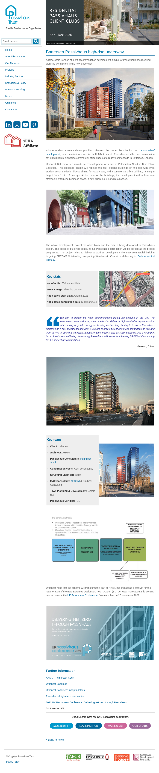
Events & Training (15, 89)
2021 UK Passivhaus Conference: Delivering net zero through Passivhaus (86, 702)
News (8, 96)
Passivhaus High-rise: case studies (65, 696)
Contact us (11, 109)
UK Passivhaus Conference (82, 595)
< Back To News (55, 739)
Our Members (12, 63)
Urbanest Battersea (56, 683)
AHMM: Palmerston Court (60, 677)
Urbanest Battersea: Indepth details (65, 690)
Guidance (10, 102)
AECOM (75, 481)
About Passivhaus (15, 56)
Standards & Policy (15, 83)
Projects (9, 69)
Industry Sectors (14, 76)
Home (8, 49)
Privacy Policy (12, 762)
